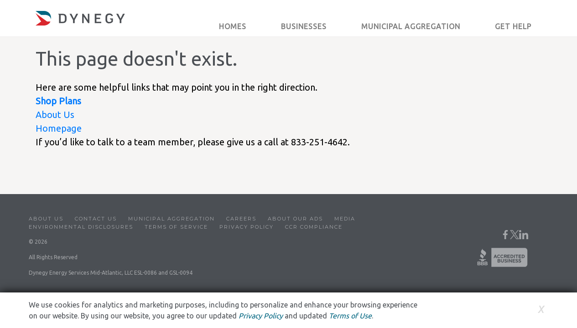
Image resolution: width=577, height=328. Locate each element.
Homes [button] (232, 26)
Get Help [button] (513, 26)
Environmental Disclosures (81, 227)
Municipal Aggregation (171, 218)
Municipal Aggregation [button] (410, 26)
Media (344, 218)
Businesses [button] (304, 26)
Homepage (59, 128)
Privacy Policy (246, 227)
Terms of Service (176, 227)
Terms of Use (350, 316)
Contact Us (96, 218)
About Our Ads (295, 218)
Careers (241, 218)
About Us (55, 114)
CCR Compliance (314, 227)
